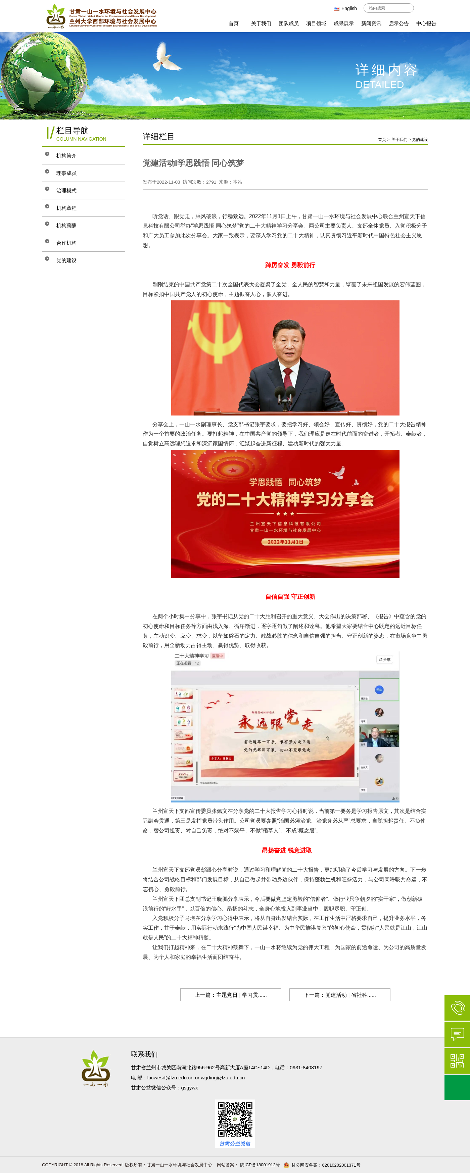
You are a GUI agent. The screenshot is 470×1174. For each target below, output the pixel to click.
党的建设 (71, 260)
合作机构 (71, 243)
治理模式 (71, 190)
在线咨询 (457, 1034)
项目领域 (316, 23)
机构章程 (71, 208)
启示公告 (399, 23)
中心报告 (426, 23)
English (345, 8)
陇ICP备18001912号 (259, 1165)
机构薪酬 (71, 225)
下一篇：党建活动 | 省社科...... (343, 995)
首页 (234, 23)
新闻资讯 (371, 23)
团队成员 (289, 23)
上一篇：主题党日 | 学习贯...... (228, 995)
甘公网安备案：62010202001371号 (321, 1165)
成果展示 (344, 23)
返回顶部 (457, 1087)
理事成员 (71, 173)
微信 (457, 1061)
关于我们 (261, 23)
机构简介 (71, 155)
